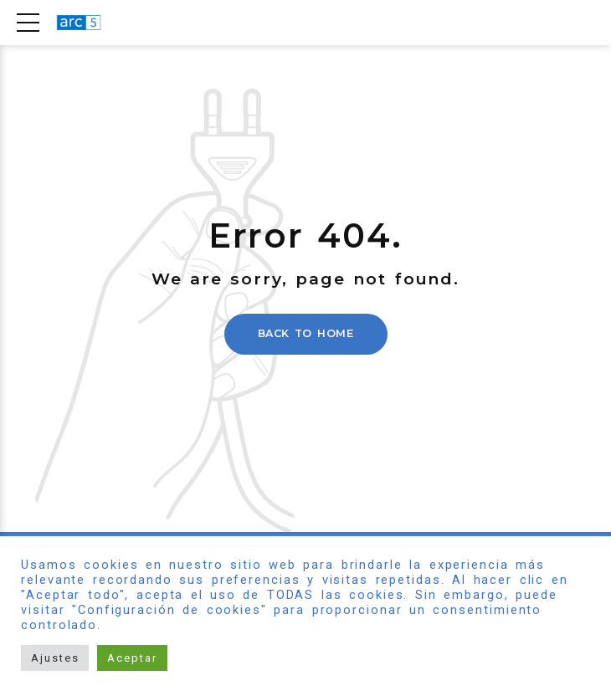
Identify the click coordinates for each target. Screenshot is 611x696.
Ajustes (55, 658)
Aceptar (132, 658)
